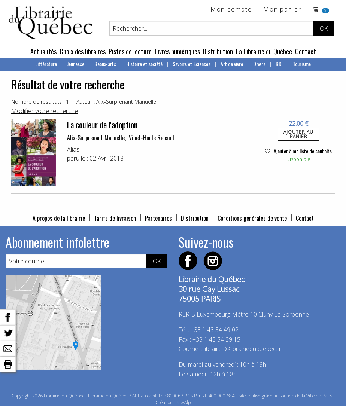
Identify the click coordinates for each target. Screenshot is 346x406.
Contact (305, 51)
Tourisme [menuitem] (302, 64)
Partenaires (158, 218)
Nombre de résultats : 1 (40, 101)
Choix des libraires (83, 51)
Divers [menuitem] (259, 64)
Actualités (43, 51)
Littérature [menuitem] (46, 64)
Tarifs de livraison (115, 218)
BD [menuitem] (279, 64)
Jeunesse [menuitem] (75, 64)
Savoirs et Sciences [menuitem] (191, 64)
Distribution (218, 51)
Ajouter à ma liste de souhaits (298, 151)
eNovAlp (182, 402)
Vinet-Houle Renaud (151, 137)
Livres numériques (177, 51)
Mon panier (282, 9)
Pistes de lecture (130, 51)
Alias (73, 149)
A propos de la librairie (59, 218)
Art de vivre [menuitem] (232, 64)
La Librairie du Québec (264, 51)
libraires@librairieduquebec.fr (242, 349)
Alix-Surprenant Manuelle (96, 137)
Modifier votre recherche (44, 111)
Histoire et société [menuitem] (144, 64)
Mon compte (231, 9)
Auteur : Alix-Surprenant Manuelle (116, 101)
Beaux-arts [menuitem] (105, 64)
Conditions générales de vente (252, 218)
